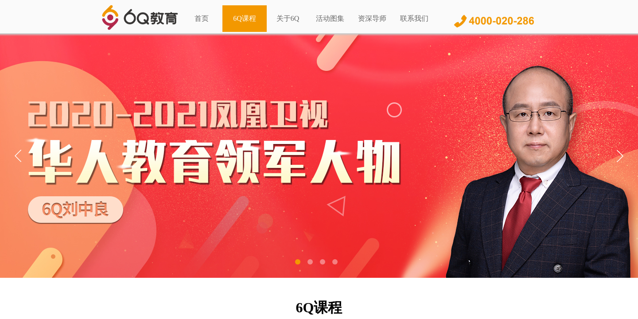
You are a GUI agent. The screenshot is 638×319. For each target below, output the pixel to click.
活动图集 (330, 18)
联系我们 (414, 18)
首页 (202, 18)
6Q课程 (244, 18)
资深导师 (372, 18)
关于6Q (288, 18)
